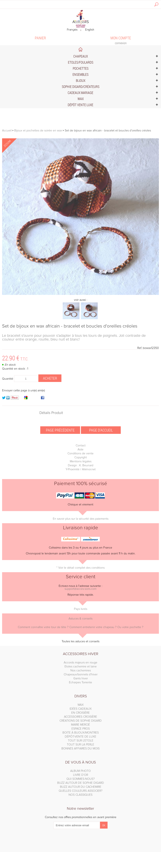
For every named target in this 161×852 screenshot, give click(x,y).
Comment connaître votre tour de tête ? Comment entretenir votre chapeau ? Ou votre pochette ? (80, 627)
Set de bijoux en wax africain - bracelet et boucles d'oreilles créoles (69, 326)
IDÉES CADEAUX (81, 708)
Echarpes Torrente (80, 682)
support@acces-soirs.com (80, 588)
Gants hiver (80, 678)
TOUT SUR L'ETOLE (80, 740)
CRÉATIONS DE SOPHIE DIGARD (81, 720)
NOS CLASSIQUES (80, 794)
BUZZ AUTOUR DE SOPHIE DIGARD (80, 782)
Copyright (80, 457)
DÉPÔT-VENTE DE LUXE (80, 736)
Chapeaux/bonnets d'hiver (80, 674)
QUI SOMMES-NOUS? (80, 778)
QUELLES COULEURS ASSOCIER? (81, 790)
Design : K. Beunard (80, 465)
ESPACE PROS (80, 728)
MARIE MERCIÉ (80, 724)
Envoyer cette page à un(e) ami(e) (23, 390)
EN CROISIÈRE (80, 712)
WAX (81, 704)
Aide (80, 449)
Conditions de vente (80, 453)
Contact (81, 445)
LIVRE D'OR (80, 775)
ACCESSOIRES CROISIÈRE (80, 716)
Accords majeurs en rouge (80, 662)
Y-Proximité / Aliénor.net (81, 469)
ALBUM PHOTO (80, 771)
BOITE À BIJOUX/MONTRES (80, 732)
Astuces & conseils (80, 618)
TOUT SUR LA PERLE (80, 744)
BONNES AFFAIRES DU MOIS (80, 748)
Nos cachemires (80, 670)
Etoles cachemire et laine (81, 666)
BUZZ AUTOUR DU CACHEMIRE (80, 786)
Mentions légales (80, 461)
